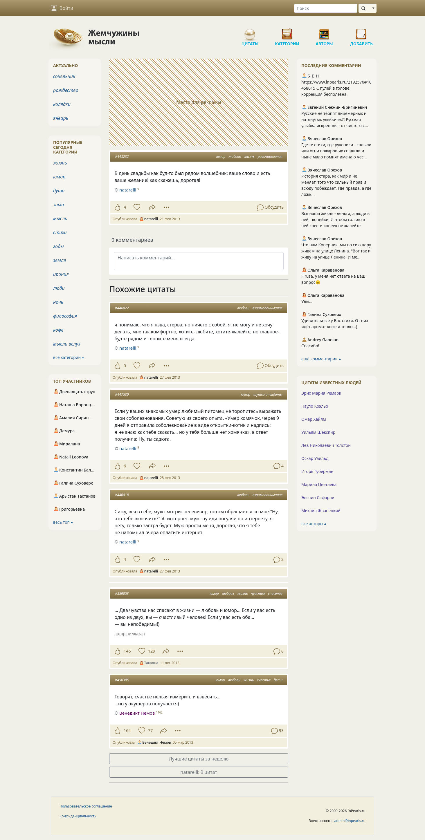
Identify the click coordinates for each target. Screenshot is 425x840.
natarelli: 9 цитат (198, 772)
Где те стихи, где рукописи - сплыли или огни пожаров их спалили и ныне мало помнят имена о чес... (336, 151)
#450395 (122, 680)
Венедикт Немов (137, 713)
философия (65, 316)
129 (151, 651)
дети (278, 680)
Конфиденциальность (78, 816)
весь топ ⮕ (63, 522)
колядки (62, 104)
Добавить (361, 32)
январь (60, 118)
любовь (235, 156)
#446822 (122, 308)
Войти (62, 8)
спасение (275, 593)
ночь (58, 302)
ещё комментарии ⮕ (321, 359)
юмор (221, 156)
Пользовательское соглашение (86, 806)
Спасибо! (310, 345)
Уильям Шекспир (318, 432)
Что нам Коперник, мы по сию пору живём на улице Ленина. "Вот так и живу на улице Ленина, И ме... (336, 251)
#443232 (122, 156)
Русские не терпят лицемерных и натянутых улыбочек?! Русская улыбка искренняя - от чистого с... (334, 119)
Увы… (306, 301)
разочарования (270, 156)
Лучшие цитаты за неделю (199, 759)
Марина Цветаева (318, 484)
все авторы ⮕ (313, 523)
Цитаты (250, 32)
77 (150, 730)
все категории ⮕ (68, 357)
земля (59, 260)
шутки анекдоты (267, 394)
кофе (58, 330)
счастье (264, 680)
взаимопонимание (267, 308)
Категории (287, 32)
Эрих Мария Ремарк (321, 393)
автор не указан (129, 633)
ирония (61, 274)
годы (58, 246)
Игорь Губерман (317, 471)
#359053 (122, 593)
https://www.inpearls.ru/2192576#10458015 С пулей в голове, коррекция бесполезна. (336, 88)
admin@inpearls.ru (349, 820)
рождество (65, 90)
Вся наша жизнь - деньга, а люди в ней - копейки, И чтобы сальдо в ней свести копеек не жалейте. (335, 219)
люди (59, 288)
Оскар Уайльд (314, 458)
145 (127, 651)
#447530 (122, 394)
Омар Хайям (313, 419)
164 (127, 730)
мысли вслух (66, 344)
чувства (258, 593)
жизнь (249, 156)
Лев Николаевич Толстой (326, 445)
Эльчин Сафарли (317, 497)
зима (58, 204)
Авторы (324, 32)
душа (59, 190)
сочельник (64, 76)
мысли (60, 218)
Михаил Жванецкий (321, 510)
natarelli (127, 348)
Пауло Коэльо (314, 406)
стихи (60, 232)
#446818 (122, 494)
